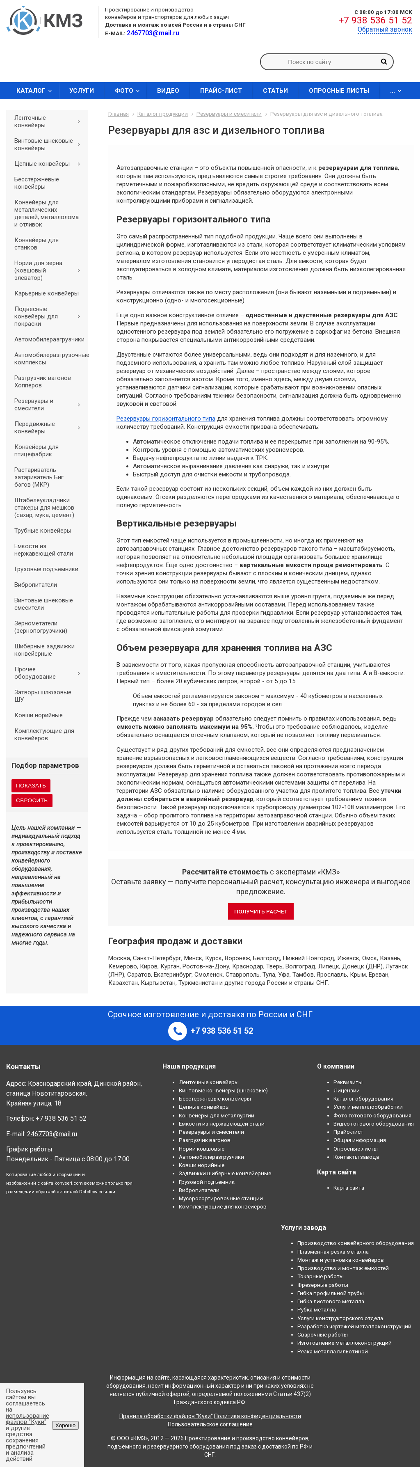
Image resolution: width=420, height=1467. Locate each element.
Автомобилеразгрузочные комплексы (51, 358)
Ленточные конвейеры (50, 121)
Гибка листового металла (330, 1301)
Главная (118, 113)
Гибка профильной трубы (330, 1293)
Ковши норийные (38, 715)
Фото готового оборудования (372, 1115)
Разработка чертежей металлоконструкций (354, 1326)
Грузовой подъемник (207, 1182)
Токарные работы (320, 1276)
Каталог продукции (162, 113)
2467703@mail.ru (52, 1134)
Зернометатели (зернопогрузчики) (40, 627)
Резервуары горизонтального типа (165, 418)
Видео (168, 90)
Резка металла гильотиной (332, 1351)
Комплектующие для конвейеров (44, 734)
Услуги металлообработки (368, 1106)
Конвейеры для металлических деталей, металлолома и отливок (46, 213)
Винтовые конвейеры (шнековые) (223, 1090)
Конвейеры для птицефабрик (36, 450)
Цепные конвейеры (50, 164)
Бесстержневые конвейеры (36, 183)
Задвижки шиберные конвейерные (225, 1173)
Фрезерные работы (322, 1285)
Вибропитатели (35, 584)
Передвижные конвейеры (50, 427)
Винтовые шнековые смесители (43, 604)
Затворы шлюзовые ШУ (42, 696)
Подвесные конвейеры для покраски (50, 316)
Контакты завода (356, 1156)
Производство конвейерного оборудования (355, 1243)
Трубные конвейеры (42, 530)
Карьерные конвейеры (46, 293)
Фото (130, 91)
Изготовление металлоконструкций (344, 1342)
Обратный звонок (385, 29)
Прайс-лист (221, 90)
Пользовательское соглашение (210, 1424)
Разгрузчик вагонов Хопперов (42, 381)
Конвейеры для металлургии (216, 1115)
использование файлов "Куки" (27, 1419)
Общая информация (359, 1140)
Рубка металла (316, 1309)
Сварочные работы (322, 1334)
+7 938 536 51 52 (375, 20)
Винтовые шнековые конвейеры (50, 144)
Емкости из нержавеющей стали (43, 549)
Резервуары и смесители (50, 404)
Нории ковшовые (201, 1148)
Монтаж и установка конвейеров (340, 1259)
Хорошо (65, 1425)
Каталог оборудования (363, 1098)
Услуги (81, 90)
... (398, 91)
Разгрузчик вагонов (205, 1140)
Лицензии (346, 1090)
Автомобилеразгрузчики (49, 339)
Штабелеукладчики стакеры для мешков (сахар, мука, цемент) (44, 508)
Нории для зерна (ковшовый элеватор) (50, 270)
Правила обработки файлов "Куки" (166, 1416)
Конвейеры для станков (36, 243)
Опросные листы (339, 90)
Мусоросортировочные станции (221, 1198)
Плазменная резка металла (333, 1251)
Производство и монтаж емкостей (343, 1268)
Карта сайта (348, 1187)
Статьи (275, 90)
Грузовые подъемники (46, 569)
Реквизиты (348, 1082)
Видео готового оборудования (373, 1123)
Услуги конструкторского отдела (340, 1318)
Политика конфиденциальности (257, 1416)
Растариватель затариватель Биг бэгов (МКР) (39, 477)
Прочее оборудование (50, 673)
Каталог (36, 91)
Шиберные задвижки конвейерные (44, 650)
